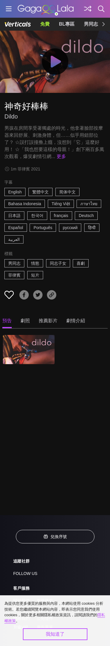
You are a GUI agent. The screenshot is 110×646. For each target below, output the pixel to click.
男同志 (91, 24)
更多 (61, 156)
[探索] (88, 9)
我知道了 (55, 634)
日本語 (14, 215)
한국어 (37, 215)
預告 (7, 320)
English (15, 192)
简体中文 (67, 192)
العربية (14, 239)
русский (70, 227)
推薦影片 (48, 320)
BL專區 (67, 24)
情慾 (35, 263)
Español (15, 227)
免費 (45, 24)
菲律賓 (14, 275)
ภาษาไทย (88, 203)
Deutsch (86, 215)
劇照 (25, 320)
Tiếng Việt (61, 203)
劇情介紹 (75, 320)
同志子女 (58, 263)
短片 (35, 275)
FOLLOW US (25, 573)
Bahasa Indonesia (24, 203)
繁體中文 (40, 192)
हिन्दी (92, 227)
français (61, 215)
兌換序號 (55, 536)
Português (42, 227)
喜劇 (81, 263)
